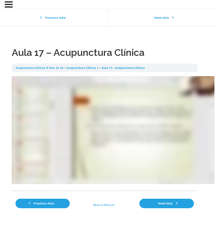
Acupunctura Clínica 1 (82, 68)
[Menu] (8, 4)
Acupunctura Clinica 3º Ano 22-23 (39, 68)
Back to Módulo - (104, 205)
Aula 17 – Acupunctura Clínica (123, 68)
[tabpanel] (105, 131)
